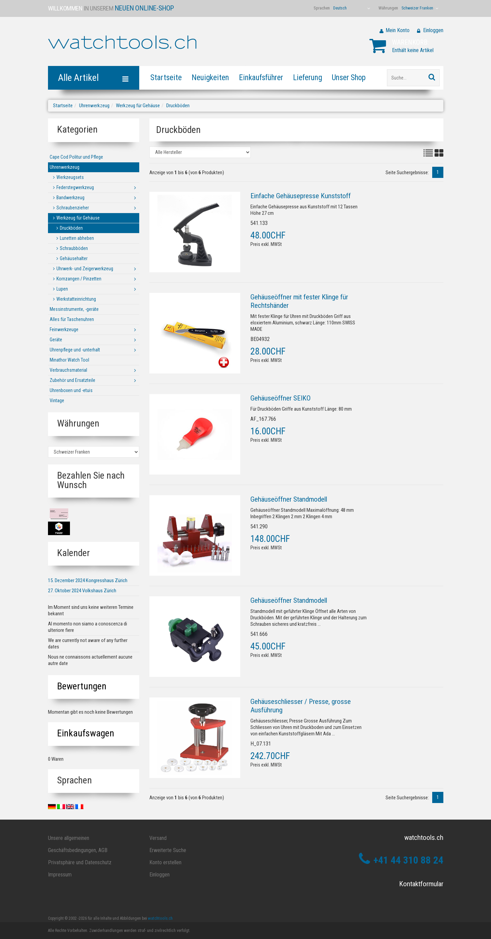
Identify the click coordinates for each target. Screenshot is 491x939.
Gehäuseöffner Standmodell (288, 499)
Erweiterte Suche (167, 850)
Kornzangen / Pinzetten (78, 278)
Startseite (166, 77)
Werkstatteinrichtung (76, 299)
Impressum (60, 874)
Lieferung (307, 77)
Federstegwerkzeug (75, 187)
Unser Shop (349, 77)
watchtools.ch (160, 918)
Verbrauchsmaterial (68, 370)
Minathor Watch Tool (69, 360)
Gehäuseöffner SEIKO (280, 398)
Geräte (56, 339)
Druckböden (178, 105)
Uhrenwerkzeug (94, 105)
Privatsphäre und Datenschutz (80, 862)
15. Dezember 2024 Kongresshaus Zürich (87, 580)
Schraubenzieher (72, 207)
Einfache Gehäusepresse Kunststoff (300, 196)
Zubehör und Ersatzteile (72, 380)
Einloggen (433, 30)
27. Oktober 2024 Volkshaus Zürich (82, 591)
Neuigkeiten (210, 77)
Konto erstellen (165, 862)
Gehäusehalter (74, 258)
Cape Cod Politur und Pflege (76, 157)
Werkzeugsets (70, 177)
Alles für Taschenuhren (72, 319)
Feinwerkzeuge (64, 329)
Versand (158, 838)
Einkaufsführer (261, 77)
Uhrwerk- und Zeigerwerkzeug (84, 268)
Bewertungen (81, 686)
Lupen (62, 289)
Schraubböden (74, 248)
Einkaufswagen (85, 733)
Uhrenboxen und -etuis (71, 390)
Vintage (57, 400)
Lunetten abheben (77, 238)
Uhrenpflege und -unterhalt (75, 349)
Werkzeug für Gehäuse (138, 105)
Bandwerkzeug (70, 197)
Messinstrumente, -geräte (74, 309)
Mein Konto (398, 30)
